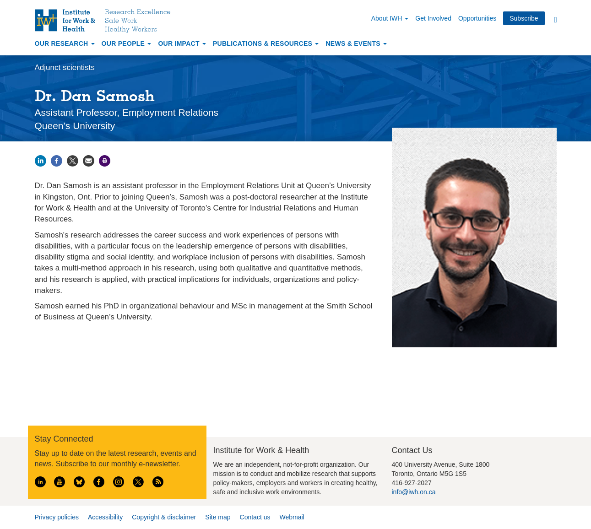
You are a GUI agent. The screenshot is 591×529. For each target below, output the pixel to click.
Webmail (291, 517)
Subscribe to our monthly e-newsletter (117, 464)
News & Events (356, 43)
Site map (217, 517)
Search (556, 19)
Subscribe (524, 18)
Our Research (65, 43)
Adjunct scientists (65, 67)
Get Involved (433, 18)
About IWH (390, 18)
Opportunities (477, 18)
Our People (127, 43)
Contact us (255, 517)
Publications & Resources (266, 43)
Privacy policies (57, 517)
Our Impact (182, 43)
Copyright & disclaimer (164, 517)
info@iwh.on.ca (414, 492)
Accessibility (105, 517)
